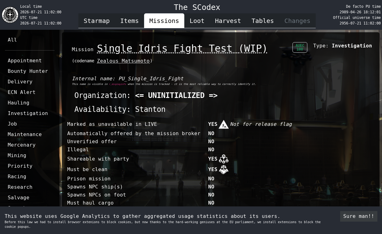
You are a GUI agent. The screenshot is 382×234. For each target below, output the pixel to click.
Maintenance (25, 134)
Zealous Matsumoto (123, 61)
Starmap (97, 20)
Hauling (18, 103)
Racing (17, 176)
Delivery (20, 82)
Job (12, 124)
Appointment (25, 61)
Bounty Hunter (28, 71)
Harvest (228, 20)
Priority (20, 166)
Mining (17, 155)
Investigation (28, 113)
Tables (263, 20)
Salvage (18, 198)
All (12, 40)
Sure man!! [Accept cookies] (358, 216)
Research (20, 187)
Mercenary (22, 145)
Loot (197, 20)
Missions (164, 20)
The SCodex (197, 7)
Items (129, 20)
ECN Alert (22, 92)
